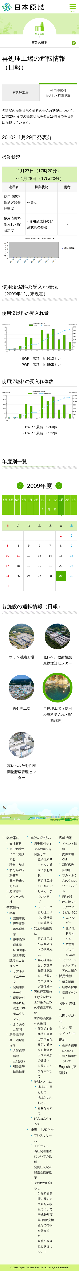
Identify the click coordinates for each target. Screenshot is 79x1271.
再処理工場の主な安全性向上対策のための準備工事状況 (43, 1002)
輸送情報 (19, 1071)
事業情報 (39, 34)
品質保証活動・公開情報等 (16, 1040)
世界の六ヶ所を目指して (45, 1071)
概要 (12, 913)
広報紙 (66, 870)
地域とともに (43, 1081)
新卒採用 (68, 981)
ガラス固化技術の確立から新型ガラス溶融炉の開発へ (45, 1050)
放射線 (70, 944)
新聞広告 (68, 864)
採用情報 (65, 976)
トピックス (41, 1146)
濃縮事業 (19, 918)
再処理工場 (20, 92)
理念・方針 (16, 864)
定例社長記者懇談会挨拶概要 (43, 1172)
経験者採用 (69, 987)
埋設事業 (19, 923)
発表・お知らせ (42, 1129)
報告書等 (19, 1066)
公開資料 (19, 1061)
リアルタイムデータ (19, 976)
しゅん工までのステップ (45, 896)
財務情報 (15, 891)
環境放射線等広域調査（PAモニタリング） (19, 1008)
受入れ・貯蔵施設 (58, 92)
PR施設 (67, 896)
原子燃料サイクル (70, 933)
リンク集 (65, 1027)
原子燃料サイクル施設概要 (16, 854)
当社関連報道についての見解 (43, 1156)
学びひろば (69, 912)
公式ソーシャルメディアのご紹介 (69, 965)
